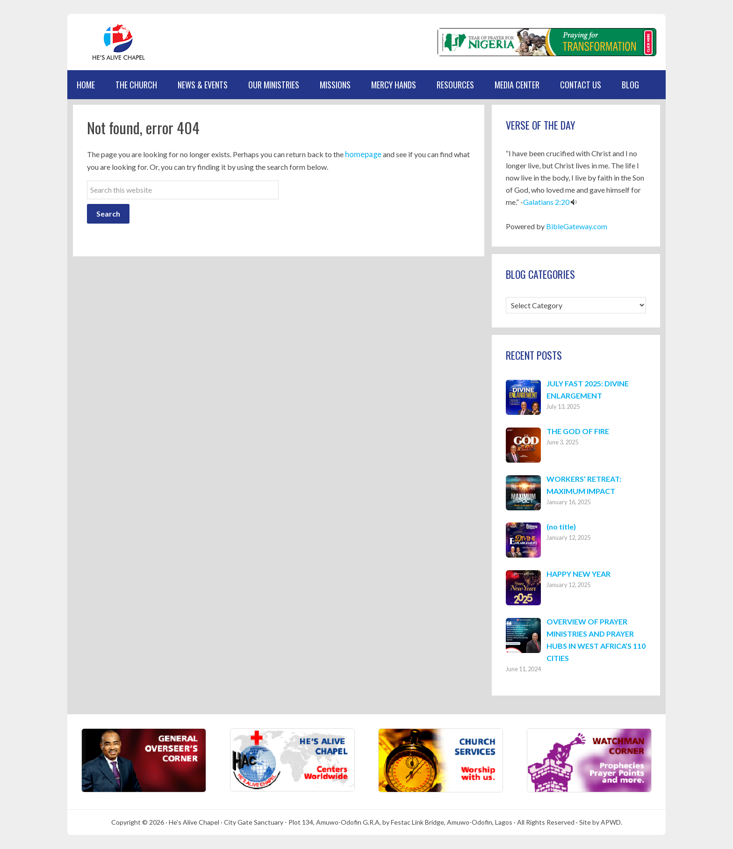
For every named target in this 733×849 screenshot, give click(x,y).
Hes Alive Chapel (112, 42)
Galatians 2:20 (546, 201)
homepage (362, 154)
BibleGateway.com (576, 226)
